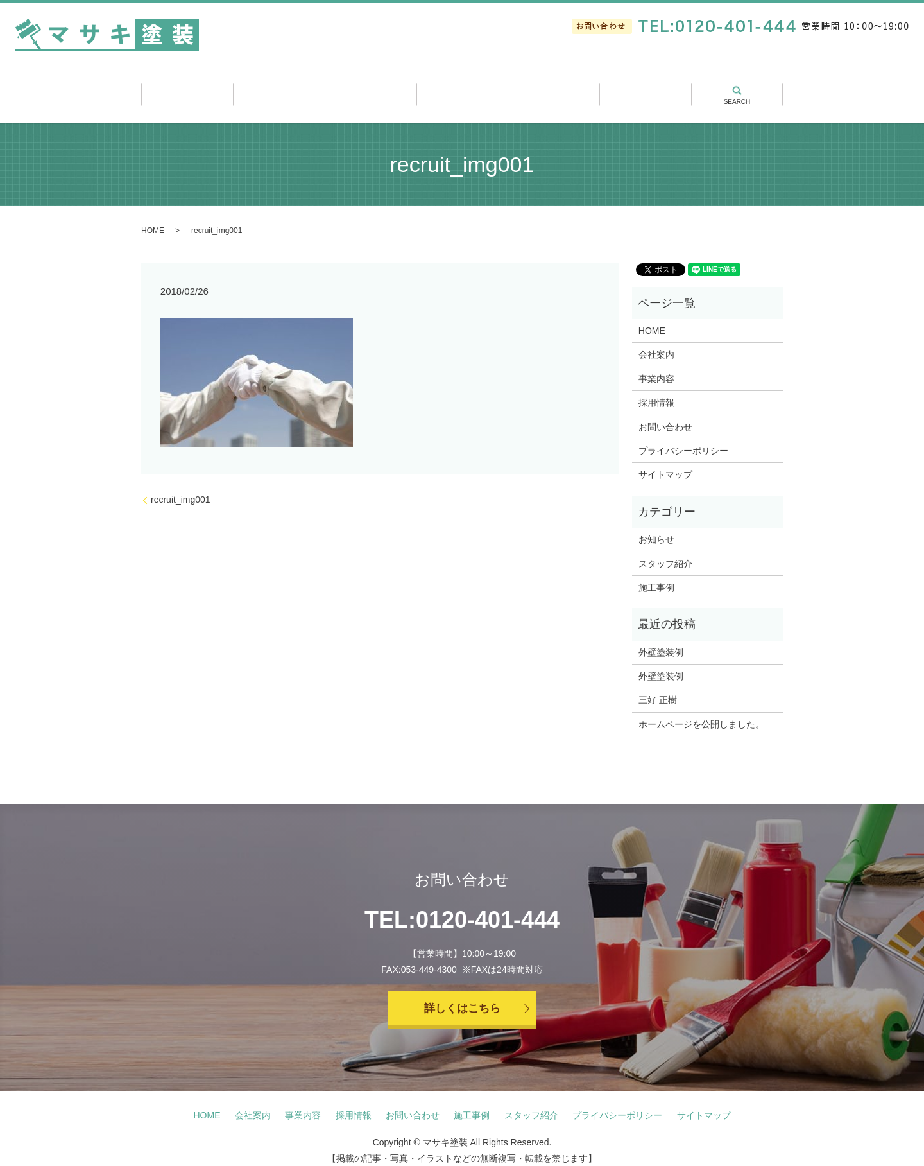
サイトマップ (665, 463)
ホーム (187, 90)
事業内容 (370, 90)
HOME (152, 219)
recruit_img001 (180, 488)
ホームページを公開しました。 (701, 713)
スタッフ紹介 (553, 90)
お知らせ (656, 528)
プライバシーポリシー (683, 440)
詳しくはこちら (462, 998)
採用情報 (645, 90)
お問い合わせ (665, 415)
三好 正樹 (657, 689)
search (736, 84)
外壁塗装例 (660, 641)
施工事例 (462, 90)
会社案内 (279, 90)
